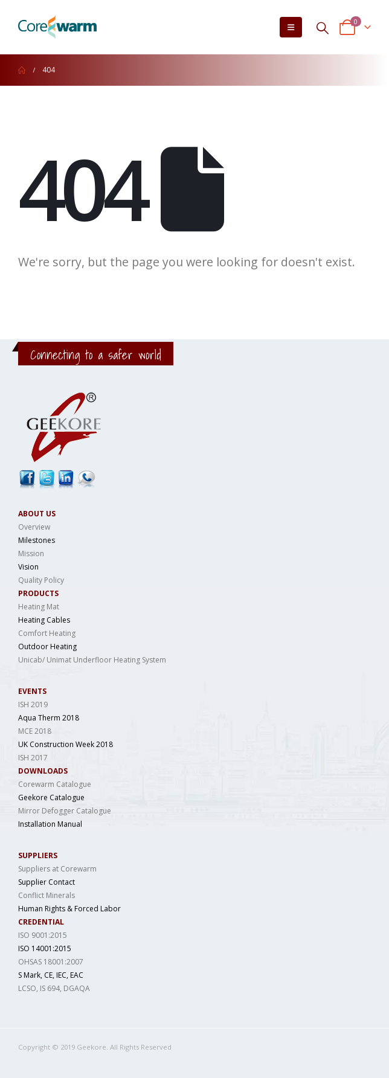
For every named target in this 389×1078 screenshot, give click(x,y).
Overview (34, 527)
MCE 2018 (34, 731)
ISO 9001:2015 (42, 935)
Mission (31, 553)
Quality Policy (41, 580)
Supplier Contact (46, 882)
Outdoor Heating (47, 646)
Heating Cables (44, 620)
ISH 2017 (33, 757)
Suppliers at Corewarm (57, 869)
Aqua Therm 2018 (48, 718)
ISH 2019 (33, 704)
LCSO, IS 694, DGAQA (54, 988)
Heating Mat (38, 607)
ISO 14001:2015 (44, 948)
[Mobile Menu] (291, 27)
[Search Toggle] (322, 27)
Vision (28, 567)
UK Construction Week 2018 (65, 744)
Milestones (36, 540)
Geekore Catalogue (51, 797)
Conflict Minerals (46, 895)
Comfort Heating (47, 633)
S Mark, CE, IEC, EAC (50, 975)
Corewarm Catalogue (54, 784)
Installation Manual (50, 824)
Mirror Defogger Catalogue (64, 811)
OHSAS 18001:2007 (50, 962)
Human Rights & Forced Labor (69, 908)
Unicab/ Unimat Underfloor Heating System (92, 660)
